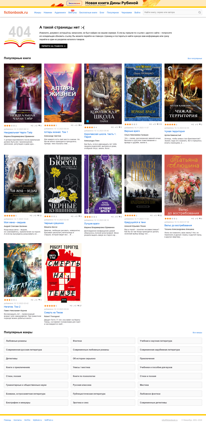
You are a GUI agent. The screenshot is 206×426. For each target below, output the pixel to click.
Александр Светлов (52, 136)
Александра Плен (91, 141)
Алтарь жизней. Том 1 (56, 132)
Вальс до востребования (178, 225)
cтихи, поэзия (13, 376)
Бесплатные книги (88, 12)
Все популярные (195, 58)
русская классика (82, 385)
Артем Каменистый (172, 135)
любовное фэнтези (150, 394)
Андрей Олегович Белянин (15, 226)
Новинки (48, 12)
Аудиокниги (60, 12)
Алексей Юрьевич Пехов (135, 226)
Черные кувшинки (54, 223)
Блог (102, 12)
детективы (11, 358)
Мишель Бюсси (50, 227)
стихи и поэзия (148, 376)
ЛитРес (27, 420)
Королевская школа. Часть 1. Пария (100, 135)
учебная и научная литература (156, 341)
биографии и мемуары (18, 403)
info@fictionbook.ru (169, 420)
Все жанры (197, 333)
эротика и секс (81, 403)
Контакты (18, 420)
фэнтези (77, 341)
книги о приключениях (18, 367)
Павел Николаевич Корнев (15, 311)
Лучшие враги (91, 223)
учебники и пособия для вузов (156, 367)
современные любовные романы (91, 350)
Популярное (113, 12)
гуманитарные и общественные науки (26, 385)
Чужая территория (174, 131)
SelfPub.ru (48, 420)
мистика (144, 385)
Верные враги (132, 131)
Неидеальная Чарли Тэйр (18, 132)
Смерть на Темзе (53, 312)
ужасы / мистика (81, 367)
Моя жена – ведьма (14, 222)
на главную (52, 46)
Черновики (126, 12)
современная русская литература (24, 350)
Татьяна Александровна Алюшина (179, 229)
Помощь (7, 420)
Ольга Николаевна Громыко (136, 135)
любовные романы (16, 341)
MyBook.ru (37, 420)
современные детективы (153, 403)
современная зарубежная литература (160, 350)
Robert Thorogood (52, 316)
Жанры (37, 12)
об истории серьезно (84, 358)
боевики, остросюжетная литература (25, 394)
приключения (147, 358)
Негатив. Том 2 (12, 306)
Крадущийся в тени (135, 222)
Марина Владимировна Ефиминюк (19, 136)
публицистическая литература (89, 394)
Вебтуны (72, 12)
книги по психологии (84, 376)
